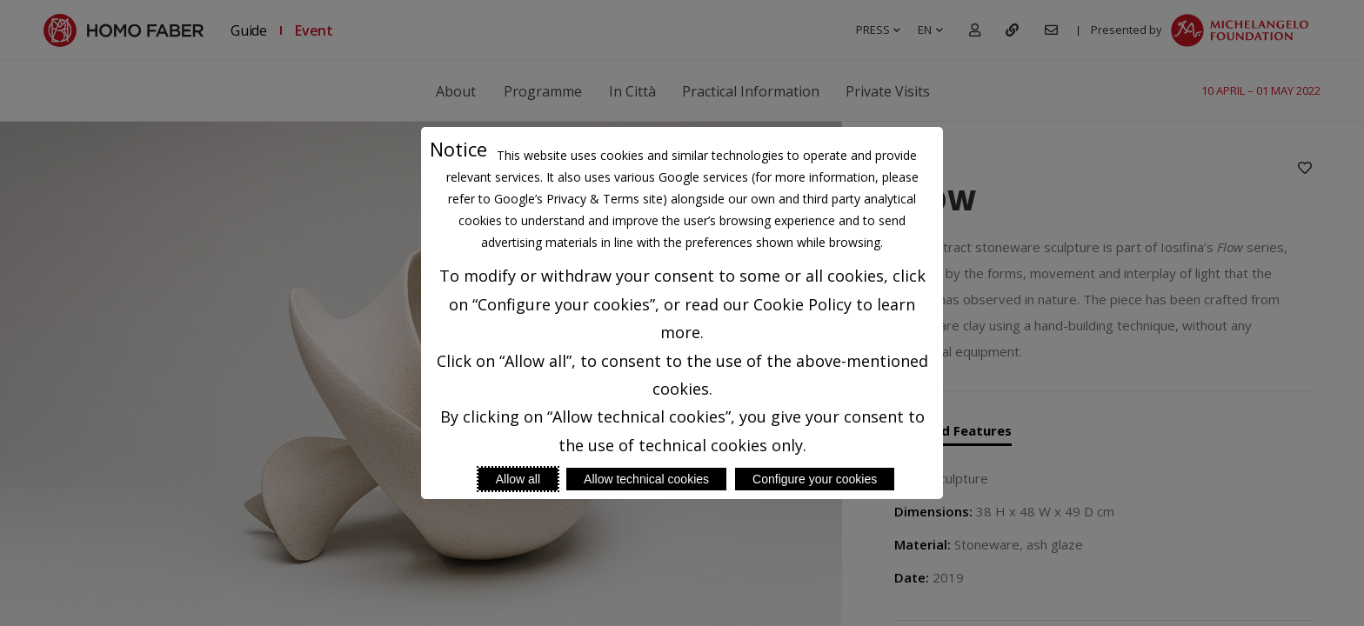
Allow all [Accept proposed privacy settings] (518, 479)
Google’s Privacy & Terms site (578, 198)
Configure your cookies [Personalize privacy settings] (814, 479)
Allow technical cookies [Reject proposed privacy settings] (646, 479)
